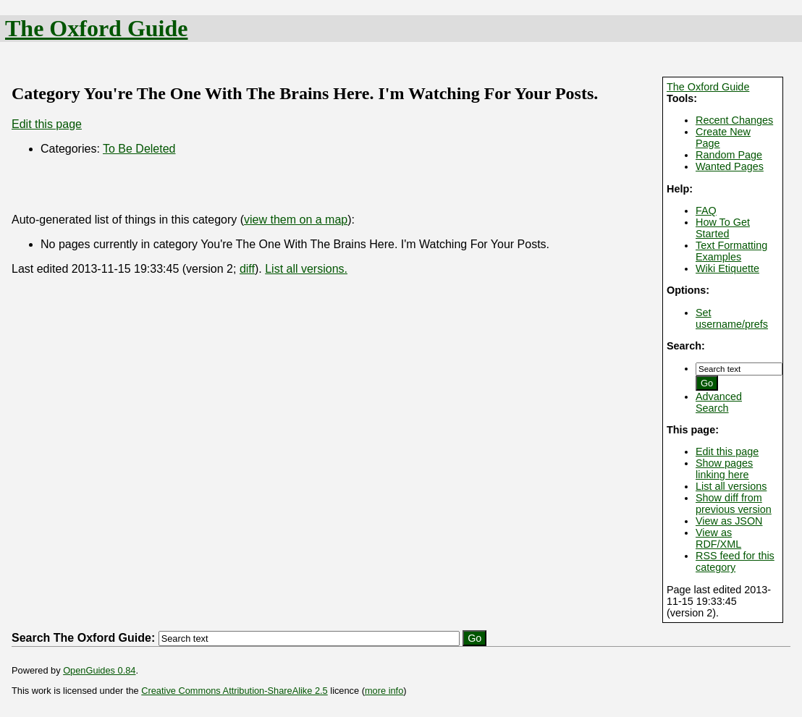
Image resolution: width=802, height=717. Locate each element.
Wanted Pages (730, 166)
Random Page (729, 155)
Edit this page (727, 451)
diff (247, 269)
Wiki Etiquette (727, 268)
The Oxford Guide (96, 28)
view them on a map (295, 219)
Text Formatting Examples (731, 251)
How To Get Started (723, 227)
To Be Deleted (139, 149)
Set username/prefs (732, 318)
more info (384, 690)
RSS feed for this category (735, 561)
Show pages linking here (724, 468)
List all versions (731, 486)
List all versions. (306, 269)
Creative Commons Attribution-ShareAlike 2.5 (234, 690)
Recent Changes (734, 120)
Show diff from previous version (734, 503)
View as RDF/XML (718, 538)
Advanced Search (719, 402)
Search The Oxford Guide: (83, 638)
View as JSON (729, 521)
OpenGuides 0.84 (99, 670)
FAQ (706, 210)
